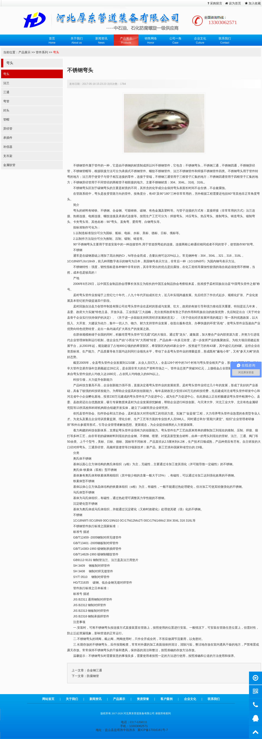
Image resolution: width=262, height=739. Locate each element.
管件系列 (42, 52)
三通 (6, 92)
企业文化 (190, 699)
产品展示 (24, 52)
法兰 (6, 83)
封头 (6, 110)
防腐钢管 (93, 676)
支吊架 (7, 156)
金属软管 (9, 165)
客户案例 (166, 699)
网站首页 (48, 699)
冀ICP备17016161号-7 (152, 730)
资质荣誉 (143, 699)
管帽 (6, 119)
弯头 (56, 52)
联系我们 (214, 699)
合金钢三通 (94, 670)
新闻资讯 (95, 699)
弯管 (6, 101)
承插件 (7, 137)
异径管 (7, 128)
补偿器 (7, 146)
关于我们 (72, 699)
